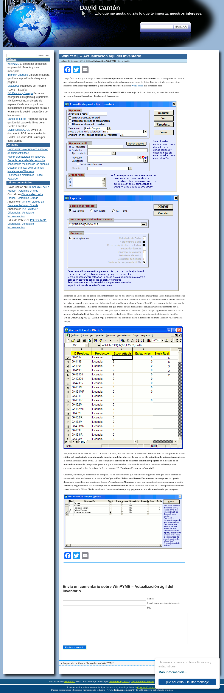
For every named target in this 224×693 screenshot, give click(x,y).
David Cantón (100, 7)
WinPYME (111, 61)
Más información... (173, 672)
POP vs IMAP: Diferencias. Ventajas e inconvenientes (23, 212)
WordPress (69, 681)
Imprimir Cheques (18, 74)
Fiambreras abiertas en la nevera (26, 156)
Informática (100, 61)
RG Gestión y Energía (20, 93)
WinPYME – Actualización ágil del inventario (101, 56)
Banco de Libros (17, 118)
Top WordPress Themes (142, 681)
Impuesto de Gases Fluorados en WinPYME (88, 663)
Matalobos (13, 85)
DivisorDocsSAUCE (19, 129)
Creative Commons (146, 687)
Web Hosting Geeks (119, 681)
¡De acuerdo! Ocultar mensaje (187, 682)
